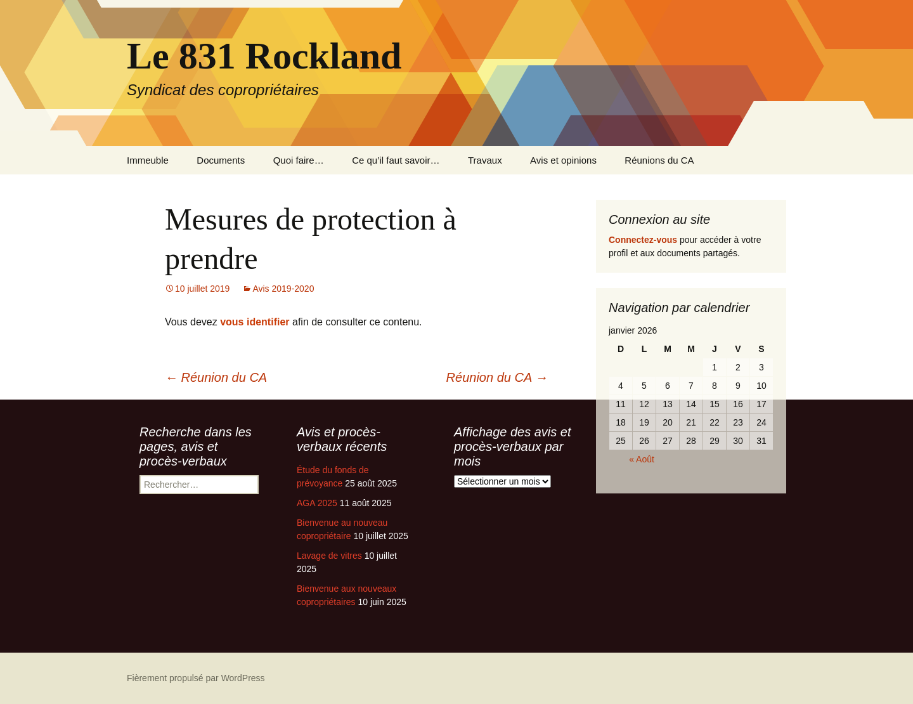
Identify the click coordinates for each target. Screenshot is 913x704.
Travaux (485, 160)
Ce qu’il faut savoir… (395, 160)
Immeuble (148, 160)
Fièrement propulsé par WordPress (196, 678)
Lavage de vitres (329, 556)
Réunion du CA (216, 377)
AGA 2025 (317, 503)
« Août (641, 459)
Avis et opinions (563, 160)
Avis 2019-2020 (283, 289)
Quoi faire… (298, 160)
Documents (221, 160)
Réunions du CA (659, 160)
